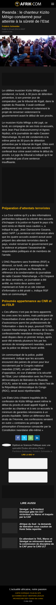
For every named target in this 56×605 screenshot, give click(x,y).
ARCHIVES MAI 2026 (20, 598)
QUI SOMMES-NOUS (19, 596)
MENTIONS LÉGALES (36, 596)
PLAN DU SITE (35, 593)
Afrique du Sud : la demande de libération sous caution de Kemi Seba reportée (35, 526)
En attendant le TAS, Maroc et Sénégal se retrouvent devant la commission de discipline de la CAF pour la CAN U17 (36, 543)
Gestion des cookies (36, 598)
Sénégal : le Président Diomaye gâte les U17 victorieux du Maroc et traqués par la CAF (36, 513)
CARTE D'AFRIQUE (22, 593)
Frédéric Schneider (11, 26)
